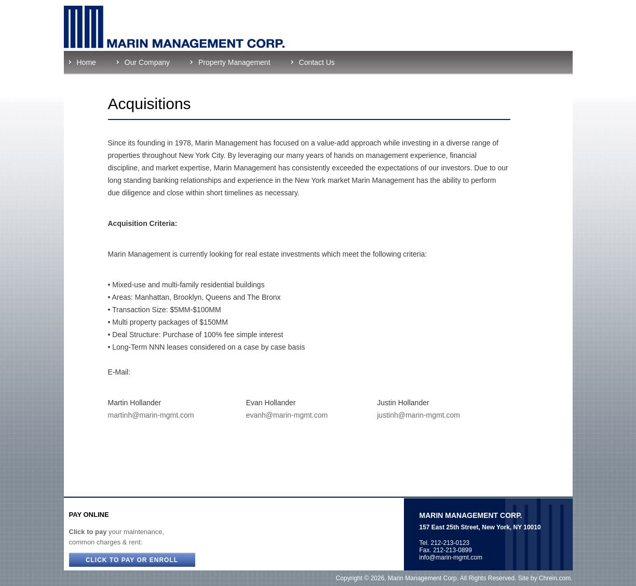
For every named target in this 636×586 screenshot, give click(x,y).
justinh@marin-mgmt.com (418, 415)
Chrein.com (555, 578)
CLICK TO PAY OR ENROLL (132, 560)
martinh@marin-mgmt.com (151, 415)
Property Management (234, 62)
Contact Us (317, 62)
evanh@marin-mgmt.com (287, 415)
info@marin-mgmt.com (451, 557)
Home (86, 62)
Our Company (147, 62)
